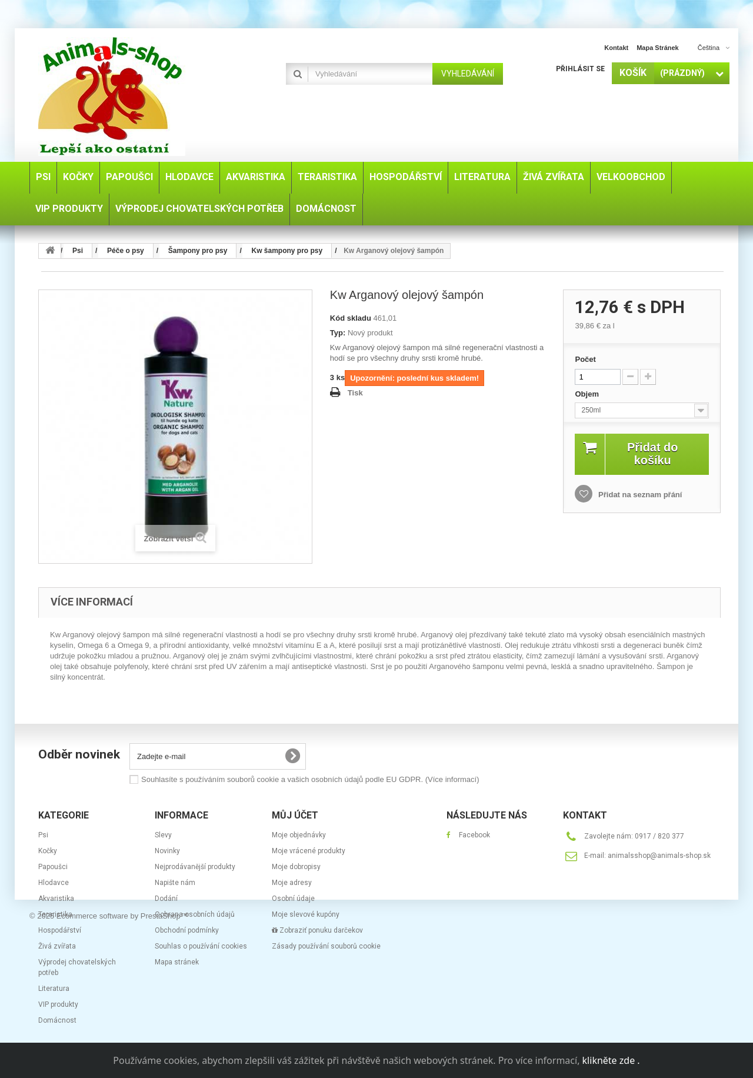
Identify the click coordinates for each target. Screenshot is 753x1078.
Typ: (337, 332)
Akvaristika (56, 898)
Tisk (355, 392)
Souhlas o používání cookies (201, 946)
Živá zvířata (57, 946)
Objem (588, 394)
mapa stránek (658, 47)
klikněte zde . (611, 1060)
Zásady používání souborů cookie (326, 946)
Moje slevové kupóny (305, 914)
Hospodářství (59, 930)
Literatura (53, 988)
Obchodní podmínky (187, 930)
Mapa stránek (177, 962)
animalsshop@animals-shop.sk (659, 855)
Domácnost (57, 1020)
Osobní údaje (293, 898)
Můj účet (295, 815)
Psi (43, 835)
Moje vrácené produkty (308, 851)
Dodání (166, 898)
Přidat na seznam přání (639, 494)
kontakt (616, 47)
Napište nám (175, 883)
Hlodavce (53, 883)
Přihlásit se (580, 69)
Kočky (47, 851)
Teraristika (55, 914)
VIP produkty (58, 1004)
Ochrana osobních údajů (195, 914)
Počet (585, 359)
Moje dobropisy (296, 867)
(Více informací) (452, 779)
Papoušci (53, 867)
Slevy (163, 835)
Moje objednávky (299, 835)
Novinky (167, 851)
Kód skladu (350, 318)
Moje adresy (292, 883)
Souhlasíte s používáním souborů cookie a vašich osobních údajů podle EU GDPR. (310, 779)
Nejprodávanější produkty (195, 867)
